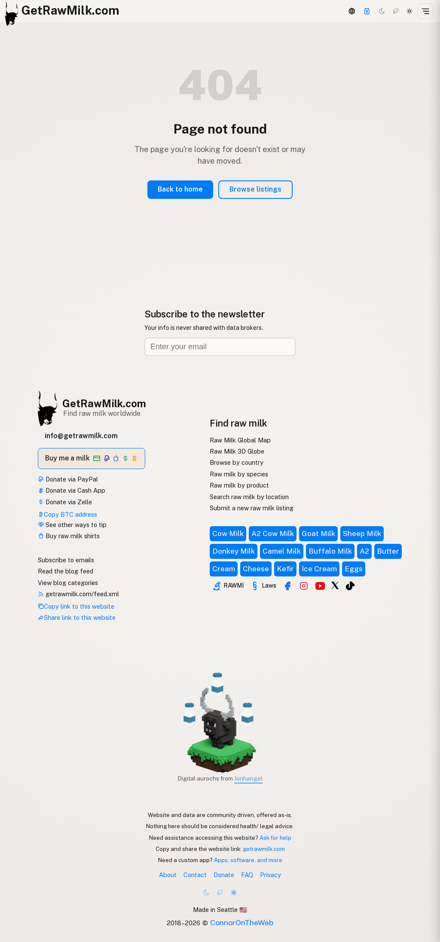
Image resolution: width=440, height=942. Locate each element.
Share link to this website (77, 617)
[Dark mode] (382, 11)
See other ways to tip (72, 524)
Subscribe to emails (66, 560)
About (168, 874)
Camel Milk (282, 551)
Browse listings (255, 189)
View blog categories (68, 582)
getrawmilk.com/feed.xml (78, 594)
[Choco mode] (396, 11)
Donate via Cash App (71, 490)
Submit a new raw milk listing (251, 508)
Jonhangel (248, 778)
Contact (195, 874)
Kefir (285, 568)
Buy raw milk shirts (69, 536)
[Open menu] (425, 11)
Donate (224, 874)
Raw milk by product (239, 485)
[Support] (367, 11)
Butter (388, 551)
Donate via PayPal (68, 479)
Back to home (180, 189)
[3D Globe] (351, 11)
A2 (364, 551)
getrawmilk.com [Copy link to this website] (264, 848)
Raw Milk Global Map (240, 440)
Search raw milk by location (249, 496)
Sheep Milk (362, 533)
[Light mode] (409, 11)
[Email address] (220, 347)
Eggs (354, 568)
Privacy (270, 874)
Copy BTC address (67, 514)
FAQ (247, 874)
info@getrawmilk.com (81, 436)
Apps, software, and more (248, 860)
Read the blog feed (65, 571)
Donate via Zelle (65, 502)
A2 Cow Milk (272, 533)
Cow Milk (228, 533)
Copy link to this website (76, 606)
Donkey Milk (233, 551)
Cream (223, 568)
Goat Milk (318, 533)
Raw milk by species (239, 474)
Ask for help (275, 837)
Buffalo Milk (330, 551)
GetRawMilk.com (104, 403)
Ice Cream (319, 568)
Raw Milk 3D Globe (237, 451)
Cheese (256, 568)
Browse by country (236, 462)
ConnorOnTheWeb (241, 922)
